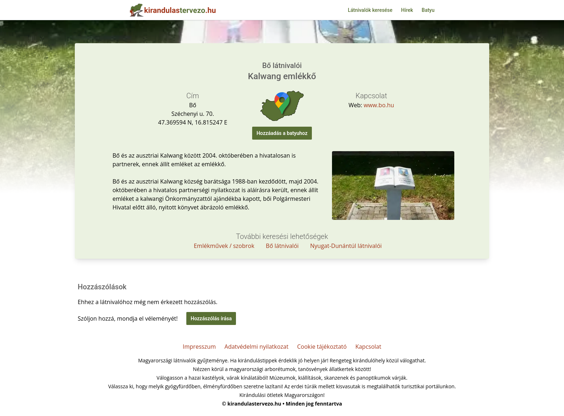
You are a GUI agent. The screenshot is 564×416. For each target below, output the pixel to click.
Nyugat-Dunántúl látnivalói (346, 246)
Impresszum (199, 347)
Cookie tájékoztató (322, 347)
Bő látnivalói (282, 246)
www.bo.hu (379, 105)
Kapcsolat (368, 347)
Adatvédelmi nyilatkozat (256, 347)
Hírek (407, 10)
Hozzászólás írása (211, 318)
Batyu (428, 10)
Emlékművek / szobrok (224, 246)
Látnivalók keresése (370, 10)
